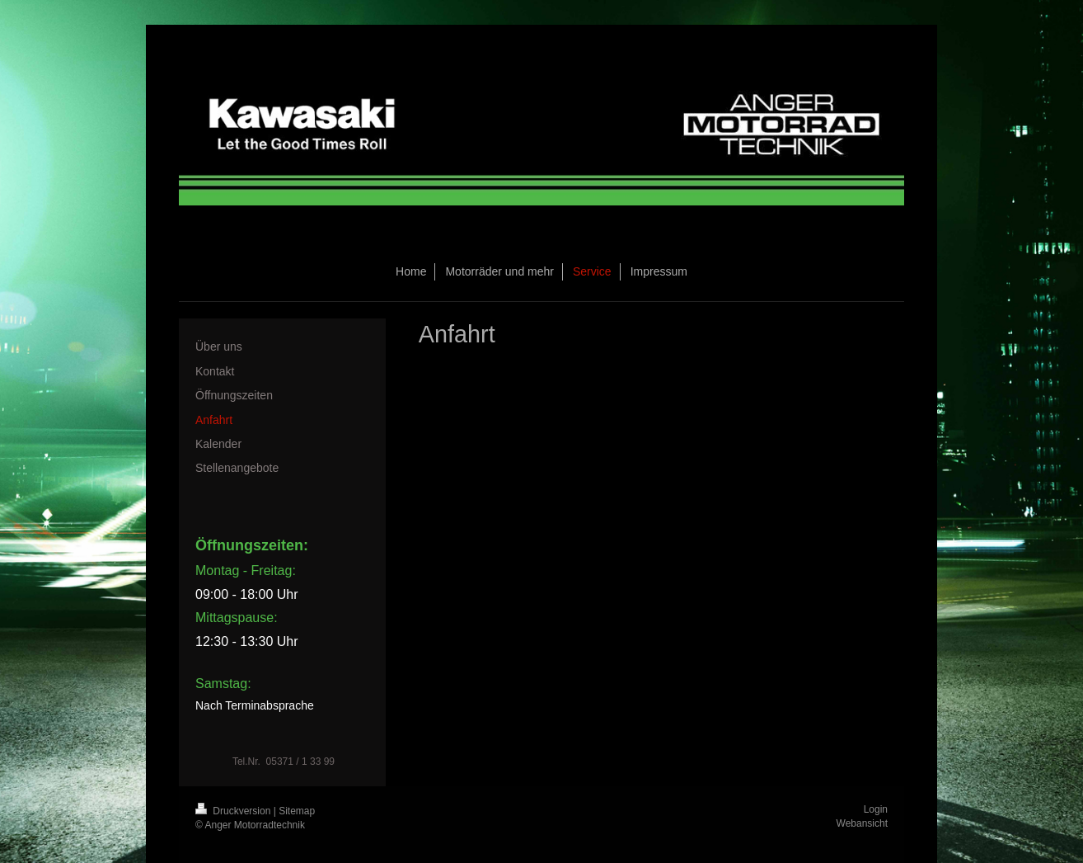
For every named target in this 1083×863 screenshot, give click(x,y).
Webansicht (862, 823)
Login (876, 809)
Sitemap (297, 811)
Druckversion (234, 811)
